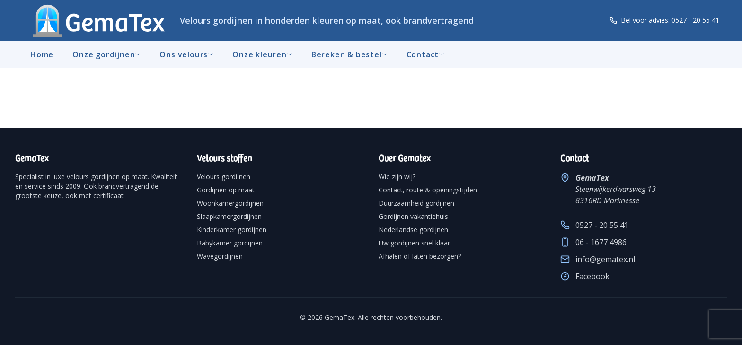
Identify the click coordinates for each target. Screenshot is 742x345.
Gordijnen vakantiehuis (413, 216)
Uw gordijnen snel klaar (414, 242)
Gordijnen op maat (226, 189)
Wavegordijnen (220, 256)
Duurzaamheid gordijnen (416, 203)
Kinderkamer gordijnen (231, 229)
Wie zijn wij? (397, 176)
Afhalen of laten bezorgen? (420, 256)
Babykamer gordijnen (230, 242)
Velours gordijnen (223, 176)
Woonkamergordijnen (230, 203)
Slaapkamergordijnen (229, 216)
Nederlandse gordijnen (413, 229)
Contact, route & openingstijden (428, 189)
